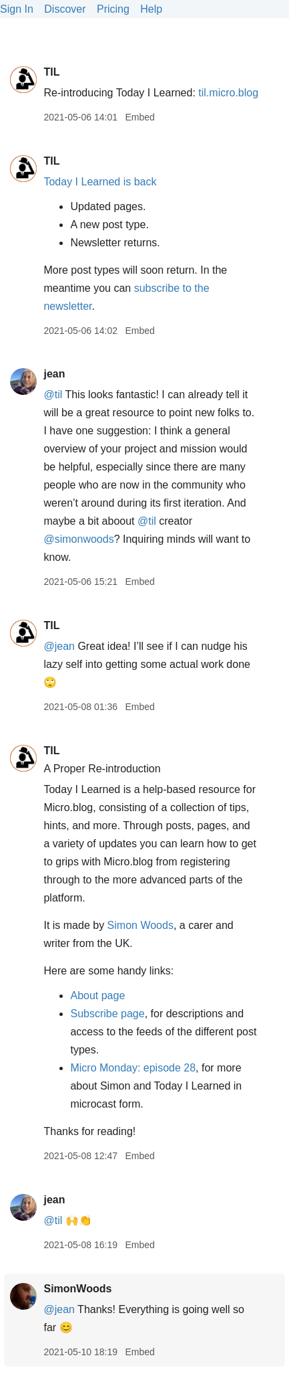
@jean (59, 646)
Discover (64, 9)
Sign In (16, 9)
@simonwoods (78, 539)
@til (52, 394)
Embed (139, 117)
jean (54, 373)
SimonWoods (77, 1288)
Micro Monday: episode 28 (133, 1067)
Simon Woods (140, 925)
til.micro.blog (228, 92)
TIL (51, 72)
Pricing (113, 9)
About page (97, 995)
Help (151, 9)
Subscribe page (107, 1013)
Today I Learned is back (99, 181)
